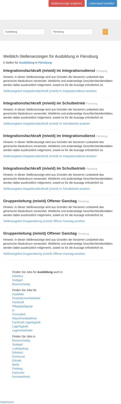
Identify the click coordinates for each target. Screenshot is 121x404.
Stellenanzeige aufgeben (66, 3)
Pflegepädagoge (22, 306)
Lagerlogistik (20, 326)
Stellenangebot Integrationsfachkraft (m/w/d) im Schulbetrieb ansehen (46, 123)
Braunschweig (21, 284)
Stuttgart (17, 280)
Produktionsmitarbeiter (26, 298)
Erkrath (16, 360)
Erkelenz (17, 276)
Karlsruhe (18, 372)
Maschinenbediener (24, 318)
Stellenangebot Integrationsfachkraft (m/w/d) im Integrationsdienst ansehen (50, 91)
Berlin (15, 364)
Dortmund (18, 356)
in (13, 310)
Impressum (7, 402)
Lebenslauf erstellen (101, 3)
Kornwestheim (21, 376)
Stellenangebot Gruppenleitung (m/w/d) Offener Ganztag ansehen (44, 221)
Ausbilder (18, 294)
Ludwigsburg (20, 348)
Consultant (19, 314)
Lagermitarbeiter (22, 330)
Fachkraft (18, 302)
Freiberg (17, 368)
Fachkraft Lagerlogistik (26, 322)
